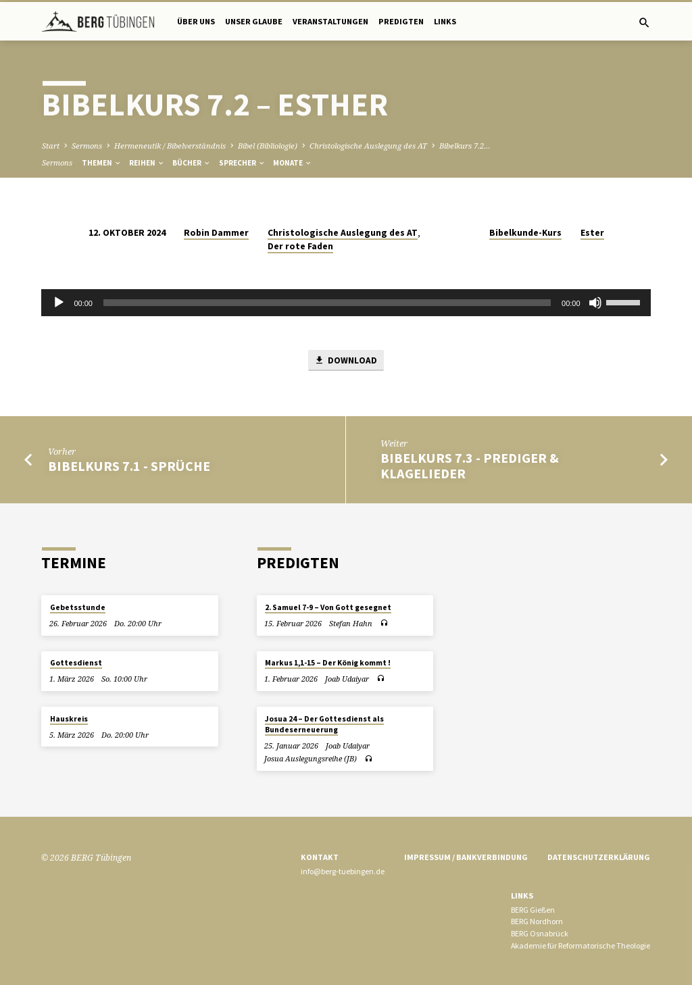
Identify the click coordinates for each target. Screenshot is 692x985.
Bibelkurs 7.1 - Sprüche (129, 466)
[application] (345, 302)
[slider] (327, 302)
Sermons (87, 146)
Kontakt (320, 857)
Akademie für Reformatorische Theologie (580, 945)
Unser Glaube (253, 21)
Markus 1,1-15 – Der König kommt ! (328, 663)
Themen (102, 163)
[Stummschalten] (595, 302)
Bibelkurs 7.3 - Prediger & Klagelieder (469, 465)
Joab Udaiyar (347, 679)
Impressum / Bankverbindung (466, 857)
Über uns (196, 21)
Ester (592, 232)
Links (445, 21)
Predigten (401, 21)
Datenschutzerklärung (598, 857)
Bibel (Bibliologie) (267, 146)
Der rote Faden (300, 246)
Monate (292, 163)
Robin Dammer (216, 232)
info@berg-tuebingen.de (343, 871)
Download (345, 360)
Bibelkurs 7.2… (465, 146)
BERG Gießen (533, 910)
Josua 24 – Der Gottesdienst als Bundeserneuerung (324, 724)
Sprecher (242, 163)
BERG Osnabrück (539, 933)
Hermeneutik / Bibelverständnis (170, 146)
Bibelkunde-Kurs (525, 232)
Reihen (147, 163)
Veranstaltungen (330, 21)
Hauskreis (69, 719)
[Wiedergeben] (59, 302)
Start (50, 146)
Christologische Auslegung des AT (368, 146)
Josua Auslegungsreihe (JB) (310, 758)
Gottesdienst (76, 663)
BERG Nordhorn (537, 921)
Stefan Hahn (350, 623)
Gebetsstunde (77, 607)
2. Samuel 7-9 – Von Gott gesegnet (328, 607)
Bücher (191, 163)
